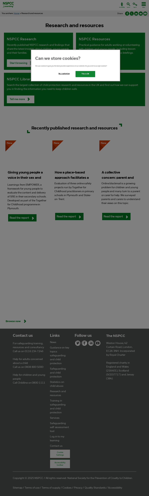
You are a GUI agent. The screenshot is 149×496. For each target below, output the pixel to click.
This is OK (85, 74)
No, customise (64, 74)
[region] (75, 65)
